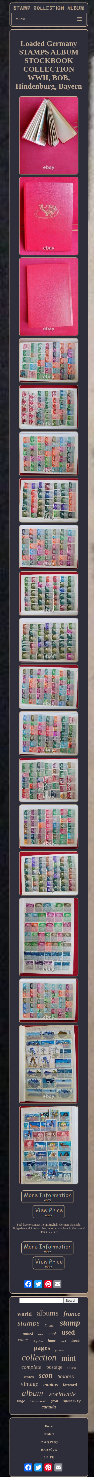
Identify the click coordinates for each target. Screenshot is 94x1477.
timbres (65, 1376)
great (54, 1401)
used (68, 1332)
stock (63, 1341)
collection (39, 1357)
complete (31, 1367)
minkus (50, 1384)
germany (59, 1350)
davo (71, 1367)
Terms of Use (48, 1449)
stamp (70, 1322)
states (29, 1377)
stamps (28, 1322)
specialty (71, 1401)
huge (52, 1340)
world (24, 1314)
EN (46, 1457)
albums (48, 1313)
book (52, 1333)
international (38, 1401)
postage (54, 1367)
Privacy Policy (49, 1442)
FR (52, 1457)
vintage (29, 1384)
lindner (50, 1325)
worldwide (62, 1394)
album (32, 1393)
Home (49, 1426)
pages (42, 1347)
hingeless (38, 1341)
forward (70, 1385)
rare (40, 1334)
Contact (49, 1434)
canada (49, 1406)
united (28, 1334)
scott (46, 1375)
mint (68, 1358)
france (71, 1313)
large (21, 1401)
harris (75, 1340)
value (23, 1339)
